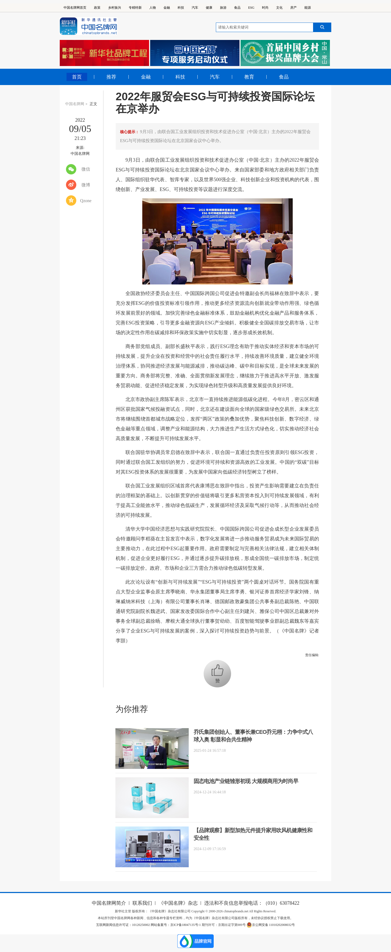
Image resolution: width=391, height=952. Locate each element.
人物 (152, 8)
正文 (93, 104)
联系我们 (142, 903)
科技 (181, 8)
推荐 (111, 77)
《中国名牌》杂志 (178, 903)
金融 (166, 8)
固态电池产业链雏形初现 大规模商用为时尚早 (246, 781)
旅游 (223, 8)
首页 (77, 77)
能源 (307, 8)
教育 (249, 77)
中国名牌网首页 (75, 8)
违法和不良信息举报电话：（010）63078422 (251, 903)
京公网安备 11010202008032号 (271, 925)
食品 (237, 8)
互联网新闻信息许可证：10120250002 (123, 925)
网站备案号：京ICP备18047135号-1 (176, 925)
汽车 (195, 8)
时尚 (265, 8)
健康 (209, 8)
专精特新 (135, 8)
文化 (279, 8)
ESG (251, 8)
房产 (293, 8)
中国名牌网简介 (109, 903)
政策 (97, 8)
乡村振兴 (114, 8)
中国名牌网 (74, 104)
